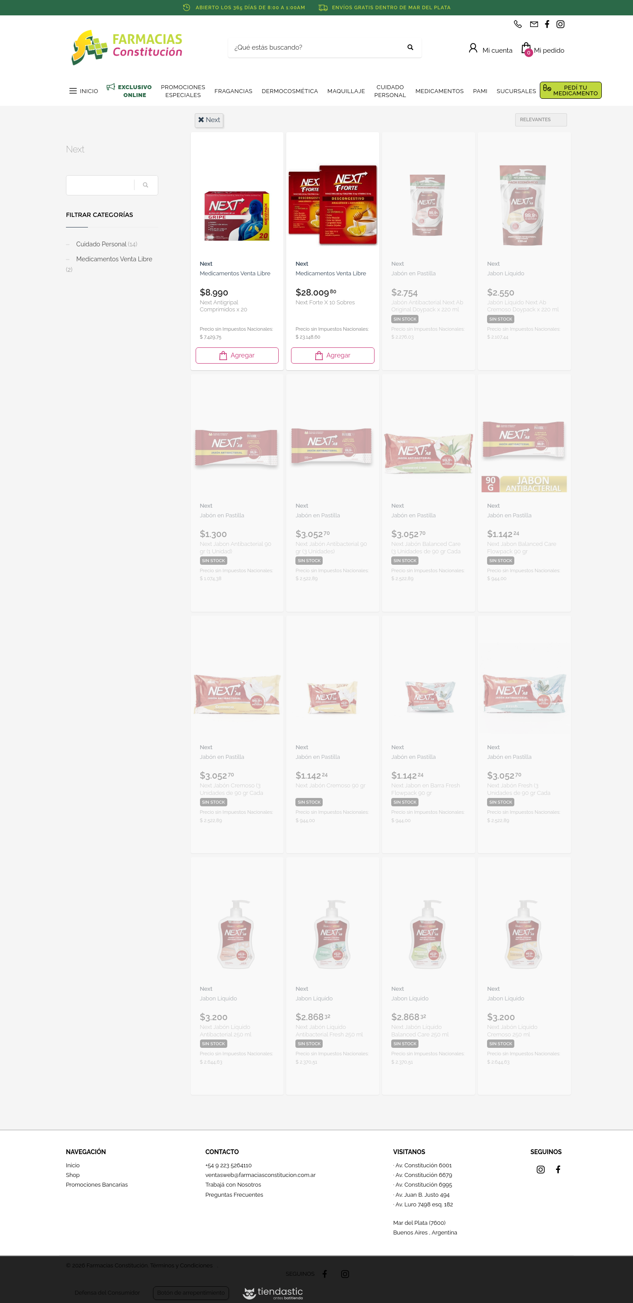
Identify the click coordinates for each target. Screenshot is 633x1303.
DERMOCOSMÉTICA (290, 91)
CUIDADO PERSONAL (391, 91)
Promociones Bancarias (97, 1184)
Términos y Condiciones (181, 1265)
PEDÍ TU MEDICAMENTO (575, 90)
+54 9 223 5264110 (228, 1165)
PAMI (480, 91)
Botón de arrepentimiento (191, 1292)
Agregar (236, 355)
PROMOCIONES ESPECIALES (183, 91)
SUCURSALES (516, 91)
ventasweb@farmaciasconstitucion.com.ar (260, 1175)
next (209, 120)
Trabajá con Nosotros (233, 1184)
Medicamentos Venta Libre (109, 264)
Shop (73, 1175)
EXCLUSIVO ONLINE (135, 91)
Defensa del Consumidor (107, 1292)
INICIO (89, 91)
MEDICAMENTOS (439, 91)
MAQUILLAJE (346, 91)
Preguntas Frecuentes (234, 1194)
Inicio (73, 1165)
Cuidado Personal (106, 244)
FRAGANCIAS (233, 91)
